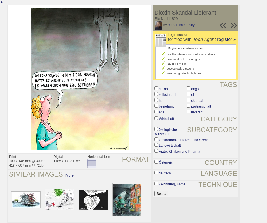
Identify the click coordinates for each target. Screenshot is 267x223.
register (226, 39)
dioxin (163, 89)
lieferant (197, 112)
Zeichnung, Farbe (172, 184)
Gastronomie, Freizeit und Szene (183, 140)
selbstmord (167, 95)
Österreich (166, 162)
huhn (162, 101)
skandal (197, 101)
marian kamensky (181, 25)
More (70, 175)
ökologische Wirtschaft (165, 132)
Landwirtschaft (170, 146)
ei (192, 95)
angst (195, 89)
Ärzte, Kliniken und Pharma (179, 152)
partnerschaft (201, 106)
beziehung (166, 106)
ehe (161, 112)
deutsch (165, 173)
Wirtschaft (166, 119)
